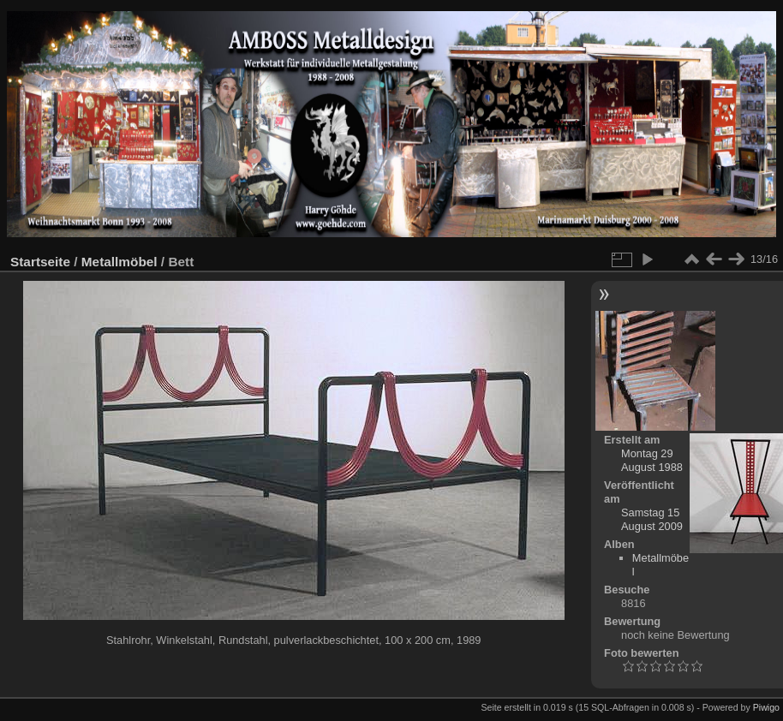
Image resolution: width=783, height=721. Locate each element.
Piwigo (766, 707)
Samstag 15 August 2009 (652, 519)
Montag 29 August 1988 (652, 460)
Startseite (40, 261)
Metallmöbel (119, 261)
